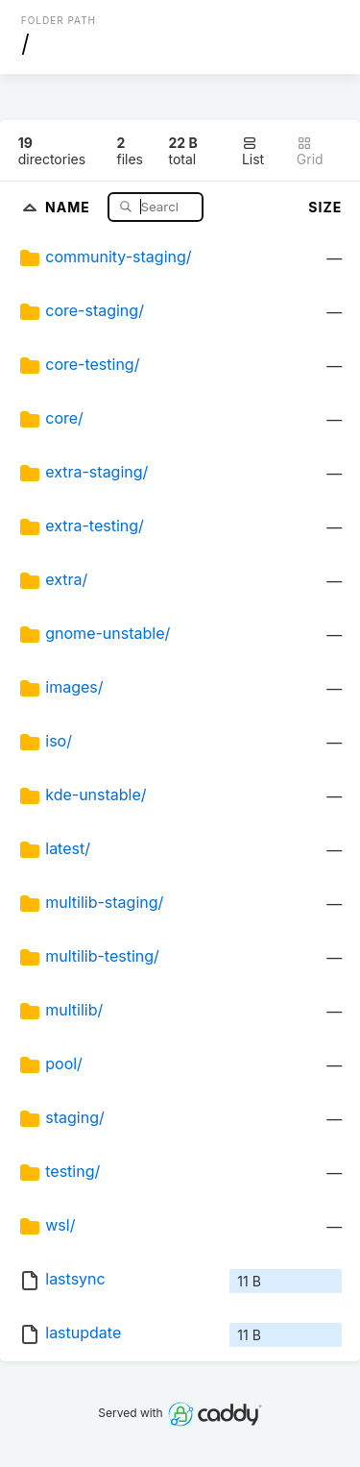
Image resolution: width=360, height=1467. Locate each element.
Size (325, 207)
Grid (310, 151)
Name (69, 206)
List (253, 151)
